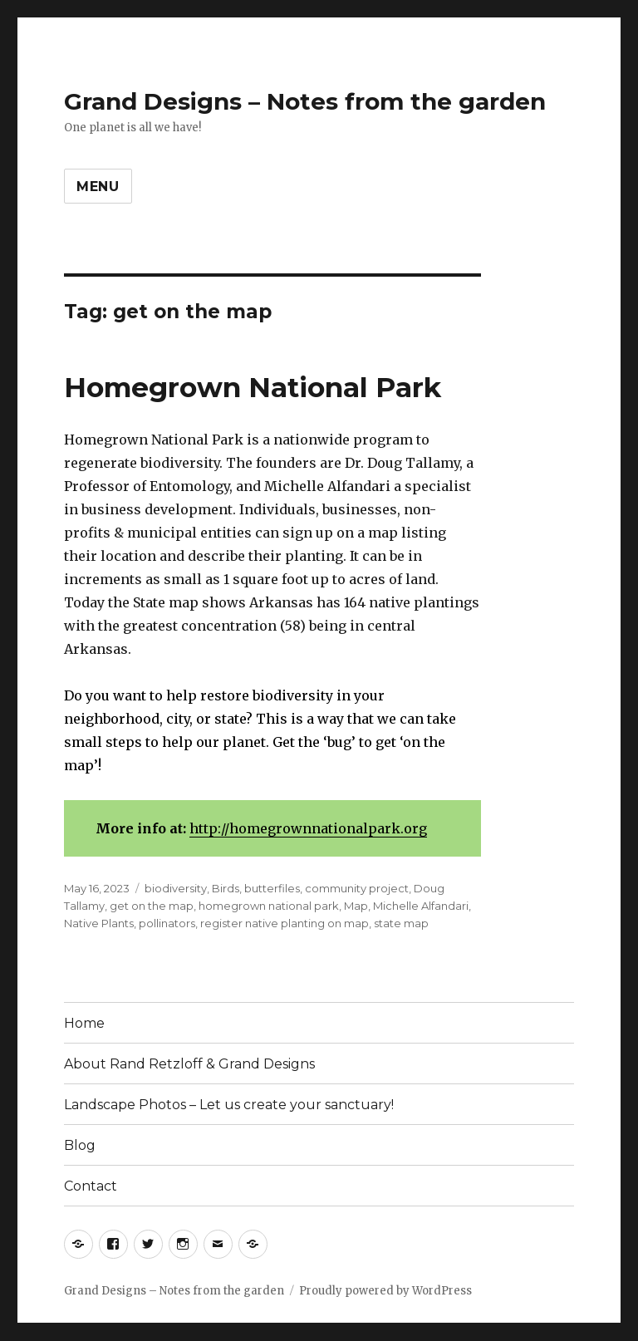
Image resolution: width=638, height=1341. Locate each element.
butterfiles (272, 888)
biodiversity (176, 888)
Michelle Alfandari (421, 905)
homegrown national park (269, 905)
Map (356, 905)
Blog (80, 1145)
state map (401, 923)
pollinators (167, 923)
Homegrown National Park (252, 387)
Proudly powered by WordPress (385, 1291)
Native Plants (99, 923)
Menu (98, 186)
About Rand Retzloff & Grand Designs (189, 1064)
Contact (90, 1186)
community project (357, 888)
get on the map (152, 905)
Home (84, 1023)
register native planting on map (284, 923)
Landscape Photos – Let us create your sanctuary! (229, 1105)
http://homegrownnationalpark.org (308, 828)
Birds (225, 888)
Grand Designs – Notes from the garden (305, 101)
